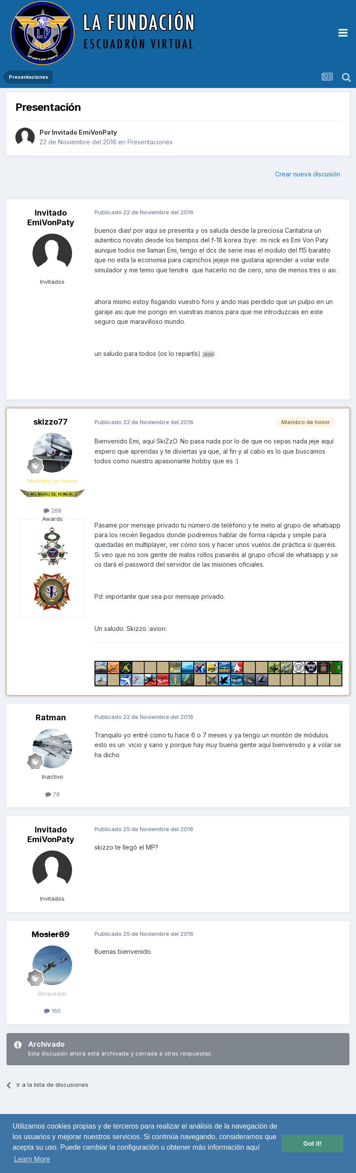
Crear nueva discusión (307, 174)
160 (52, 1010)
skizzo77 (50, 421)
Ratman (51, 717)
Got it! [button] (312, 1143)
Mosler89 (50, 934)
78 (52, 794)
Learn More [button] (32, 1159)
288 (53, 510)
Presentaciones (150, 142)
